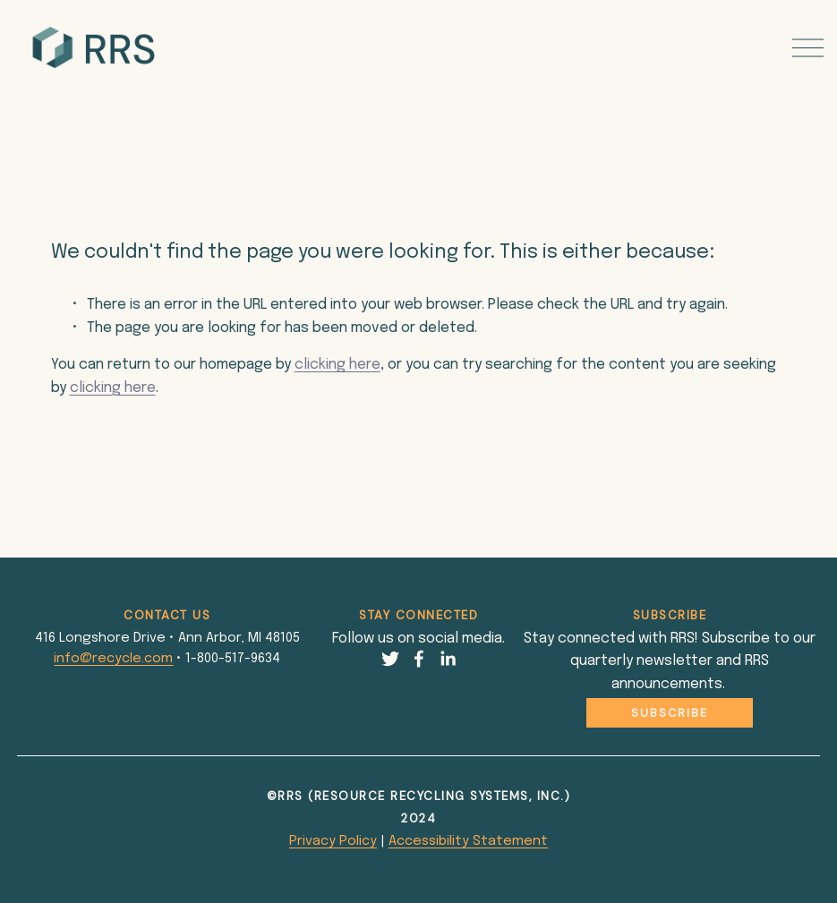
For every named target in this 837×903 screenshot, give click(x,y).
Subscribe (669, 712)
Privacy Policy (333, 841)
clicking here (337, 364)
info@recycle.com (113, 658)
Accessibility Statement (468, 841)
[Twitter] (390, 659)
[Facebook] (419, 659)
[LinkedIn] (448, 659)
